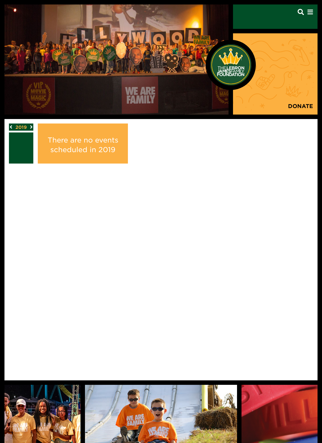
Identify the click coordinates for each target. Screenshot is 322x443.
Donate (300, 106)
